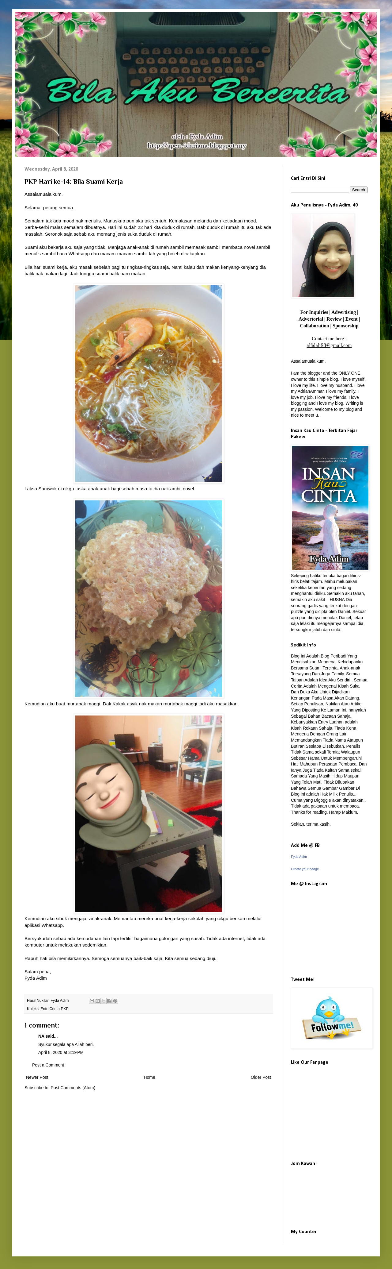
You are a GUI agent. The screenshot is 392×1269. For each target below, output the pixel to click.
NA (41, 1036)
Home (149, 1077)
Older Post (261, 1077)
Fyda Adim (299, 856)
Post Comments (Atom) (73, 1087)
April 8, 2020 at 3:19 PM (61, 1052)
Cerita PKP (59, 1009)
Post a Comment (48, 1065)
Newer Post (37, 1077)
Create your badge (305, 869)
